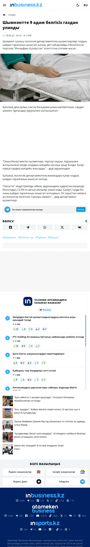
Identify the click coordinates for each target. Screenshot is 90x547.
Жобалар (74, 518)
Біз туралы (17, 518)
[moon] (78, 5)
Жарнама (58, 518)
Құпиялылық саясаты (45, 538)
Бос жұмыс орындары (35, 523)
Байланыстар (38, 518)
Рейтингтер (63, 523)
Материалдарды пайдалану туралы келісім (45, 508)
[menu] (4, 5)
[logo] (41, 5)
